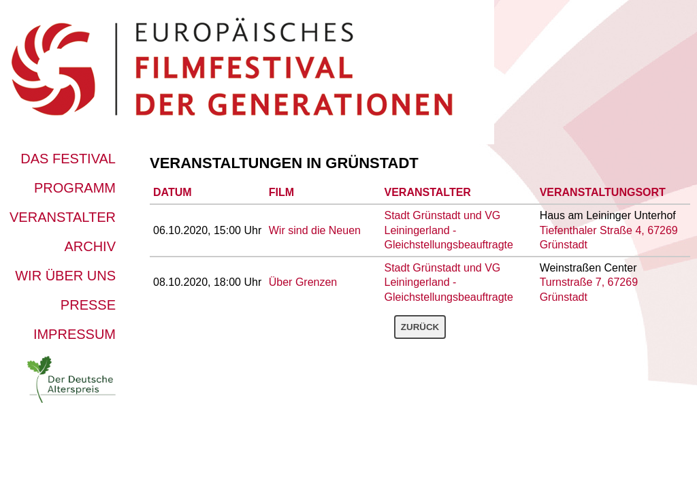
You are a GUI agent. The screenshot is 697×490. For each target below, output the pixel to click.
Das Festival (68, 158)
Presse (88, 304)
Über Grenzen (303, 282)
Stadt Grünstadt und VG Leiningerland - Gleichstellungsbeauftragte (449, 230)
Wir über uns (65, 275)
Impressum (74, 334)
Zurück (420, 327)
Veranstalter (63, 217)
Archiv (90, 246)
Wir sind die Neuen (315, 230)
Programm (75, 187)
